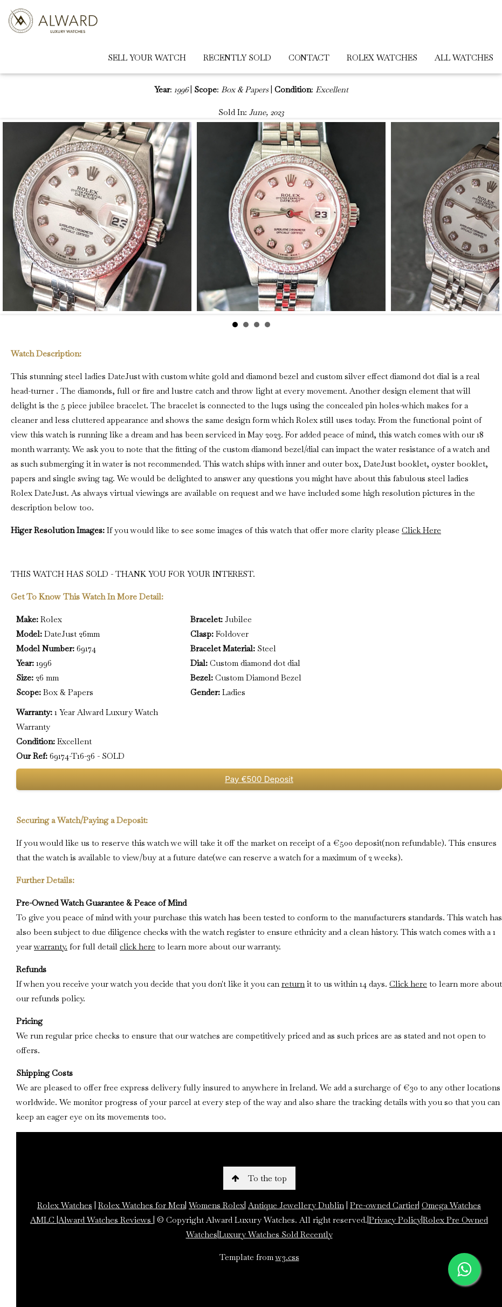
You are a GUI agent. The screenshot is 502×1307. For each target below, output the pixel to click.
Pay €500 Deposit (259, 779)
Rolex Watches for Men (141, 1205)
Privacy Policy (395, 1220)
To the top (259, 1178)
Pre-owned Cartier (384, 1205)
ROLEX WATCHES (382, 57)
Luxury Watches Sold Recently (276, 1234)
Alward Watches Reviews (105, 1220)
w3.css (287, 1257)
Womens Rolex (216, 1205)
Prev (16, 216)
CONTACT (308, 57)
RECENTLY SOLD (237, 57)
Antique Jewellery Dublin (296, 1205)
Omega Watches (451, 1205)
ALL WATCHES (464, 57)
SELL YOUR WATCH (147, 57)
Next (485, 216)
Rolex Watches (64, 1205)
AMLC (43, 1220)
